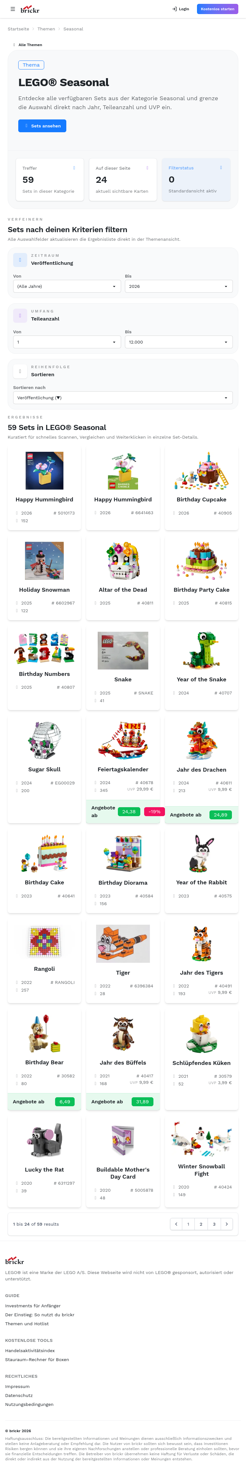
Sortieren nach (29, 387)
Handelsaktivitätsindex (30, 1350)
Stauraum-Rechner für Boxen (37, 1359)
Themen (46, 28)
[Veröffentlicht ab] (67, 286)
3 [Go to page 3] (214, 1224)
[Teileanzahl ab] (67, 342)
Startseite (18, 28)
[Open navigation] (13, 9)
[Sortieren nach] (123, 397)
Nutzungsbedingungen (29, 1404)
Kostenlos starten (217, 9)
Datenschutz (19, 1395)
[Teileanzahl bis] (179, 342)
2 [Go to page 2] (201, 1224)
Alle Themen (27, 45)
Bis (128, 276)
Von (17, 276)
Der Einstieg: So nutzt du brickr (39, 1314)
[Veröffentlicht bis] (179, 286)
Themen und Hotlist (27, 1323)
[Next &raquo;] (227, 1224)
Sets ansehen (42, 125)
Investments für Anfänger (33, 1305)
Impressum (17, 1386)
